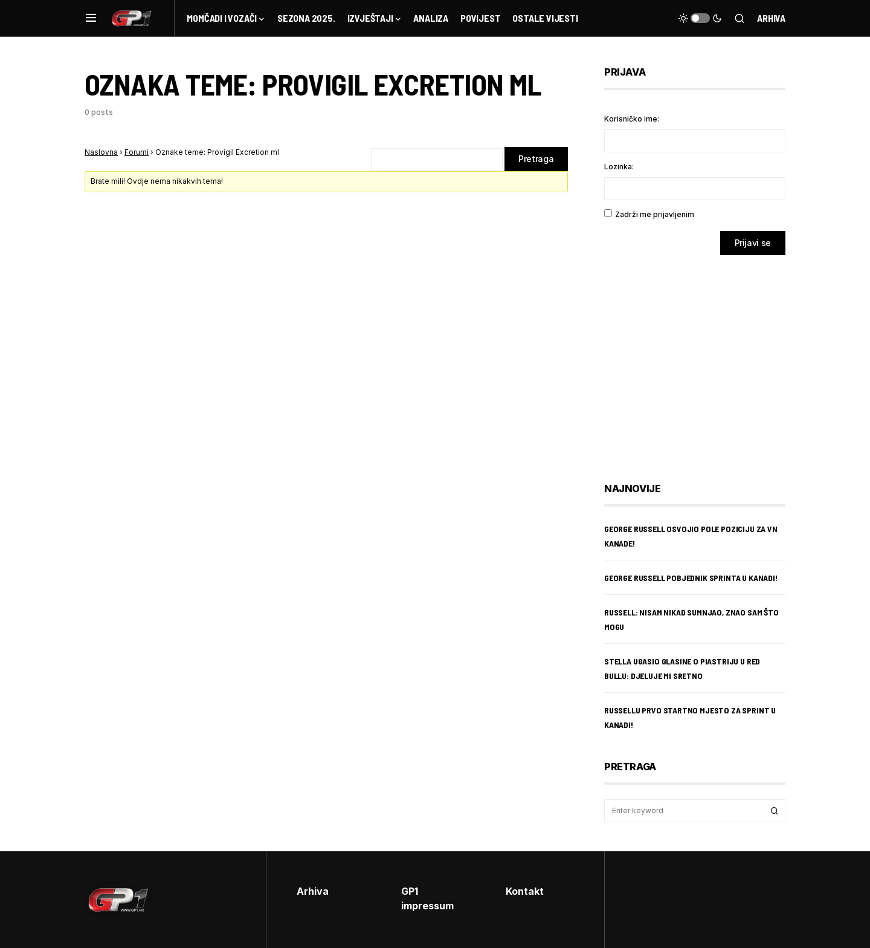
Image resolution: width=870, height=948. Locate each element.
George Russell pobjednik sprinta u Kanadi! (691, 578)
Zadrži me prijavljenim (654, 214)
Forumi (136, 152)
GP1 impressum (427, 898)
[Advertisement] (701, 359)
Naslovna (101, 152)
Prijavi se (753, 243)
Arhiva (771, 18)
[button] (91, 18)
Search (774, 811)
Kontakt (525, 891)
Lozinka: (619, 166)
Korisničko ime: (631, 118)
